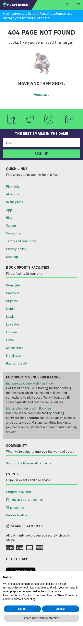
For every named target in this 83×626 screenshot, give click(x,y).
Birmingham (14, 285)
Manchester (14, 348)
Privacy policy (16, 249)
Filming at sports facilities (24, 500)
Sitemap (12, 257)
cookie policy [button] (53, 591)
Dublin (10, 309)
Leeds (10, 316)
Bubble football (17, 515)
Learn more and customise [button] (41, 618)
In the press (14, 202)
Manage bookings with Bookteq (28, 408)
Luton (10, 340)
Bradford (12, 293)
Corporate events (18, 492)
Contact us (14, 233)
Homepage (41, 95)
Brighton (12, 301)
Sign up (41, 153)
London (11, 332)
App (9, 210)
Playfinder (13, 186)
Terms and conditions (21, 241)
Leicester (12, 324)
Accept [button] (60, 608)
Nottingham (14, 356)
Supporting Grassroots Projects (28, 463)
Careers (11, 225)
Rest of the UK (16, 363)
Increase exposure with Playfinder (30, 383)
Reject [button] (22, 608)
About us (12, 194)
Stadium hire (15, 507)
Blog (9, 218)
